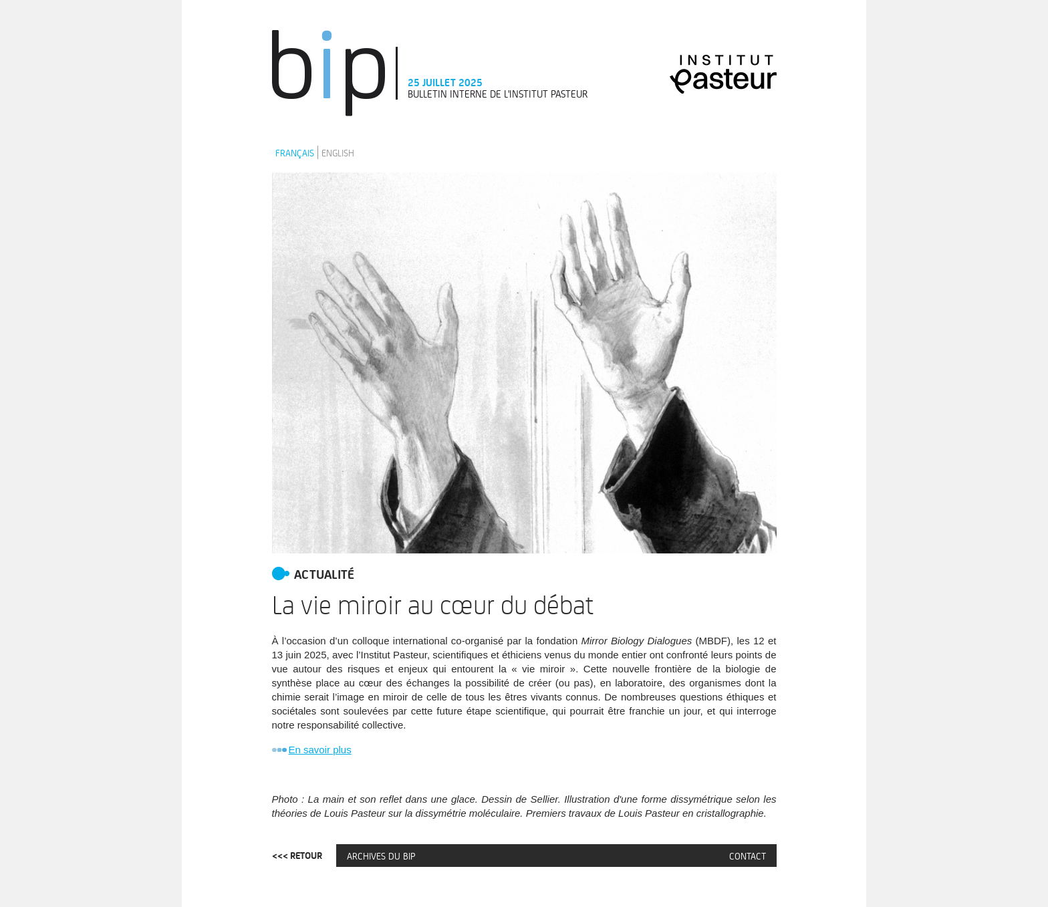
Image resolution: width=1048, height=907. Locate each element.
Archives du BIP (381, 855)
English (337, 152)
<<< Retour (297, 856)
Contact (747, 855)
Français (294, 152)
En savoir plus (320, 749)
